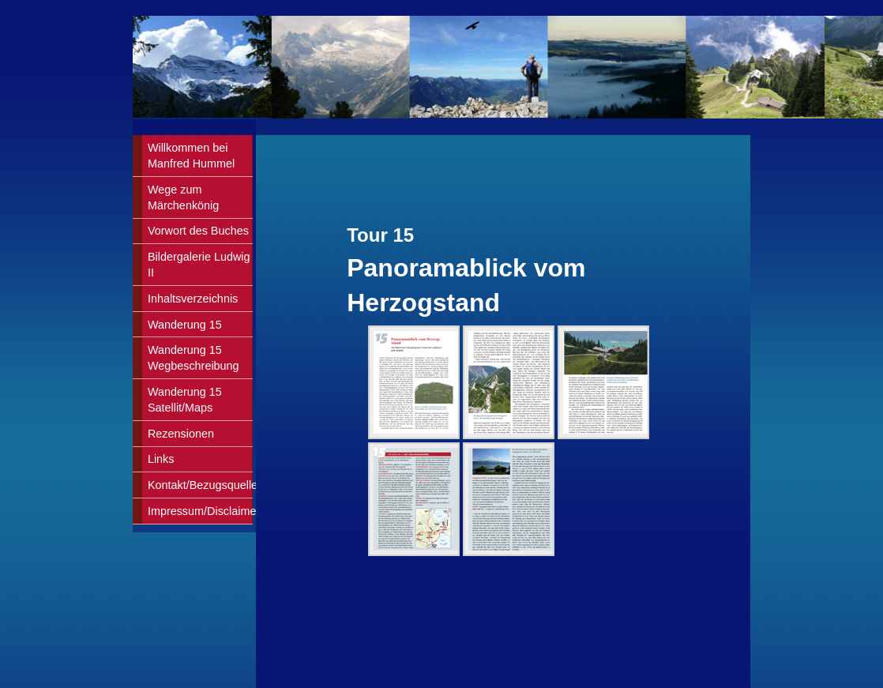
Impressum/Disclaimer (200, 511)
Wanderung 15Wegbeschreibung (193, 358)
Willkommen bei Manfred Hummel (191, 155)
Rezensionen (181, 433)
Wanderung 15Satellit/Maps (185, 399)
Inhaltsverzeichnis (193, 298)
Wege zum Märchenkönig (183, 197)
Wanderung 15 (185, 324)
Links (161, 459)
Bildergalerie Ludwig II (199, 264)
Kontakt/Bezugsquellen (200, 485)
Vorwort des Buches (198, 230)
